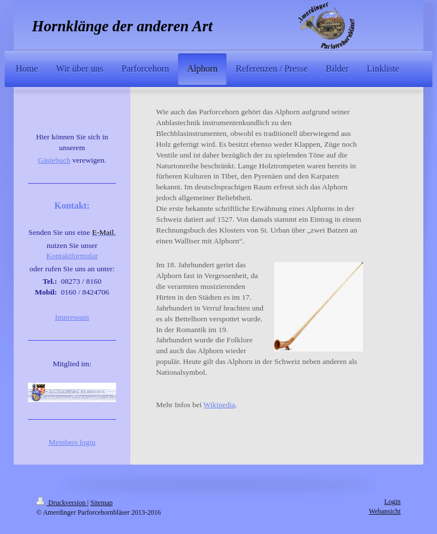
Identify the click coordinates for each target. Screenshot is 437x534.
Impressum (72, 317)
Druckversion (61, 503)
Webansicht (385, 511)
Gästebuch (54, 160)
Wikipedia (220, 404)
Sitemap (101, 503)
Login (392, 502)
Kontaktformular (72, 255)
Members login (72, 442)
